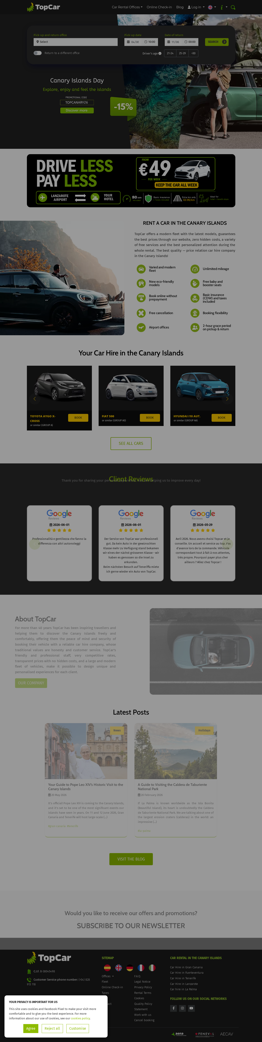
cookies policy (80, 1018)
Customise (77, 1028)
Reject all (52, 1028)
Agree (30, 1028)
